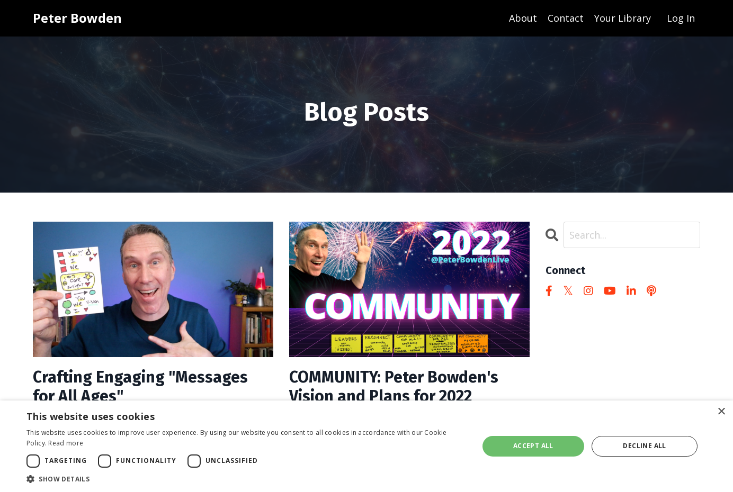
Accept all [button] (533, 445)
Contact (566, 18)
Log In (681, 18)
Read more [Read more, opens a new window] (65, 443)
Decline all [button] (644, 445)
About (523, 18)
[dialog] (366, 446)
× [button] (721, 412)
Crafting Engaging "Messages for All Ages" (140, 387)
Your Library (622, 18)
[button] (245, 478)
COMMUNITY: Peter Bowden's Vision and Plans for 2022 (393, 387)
